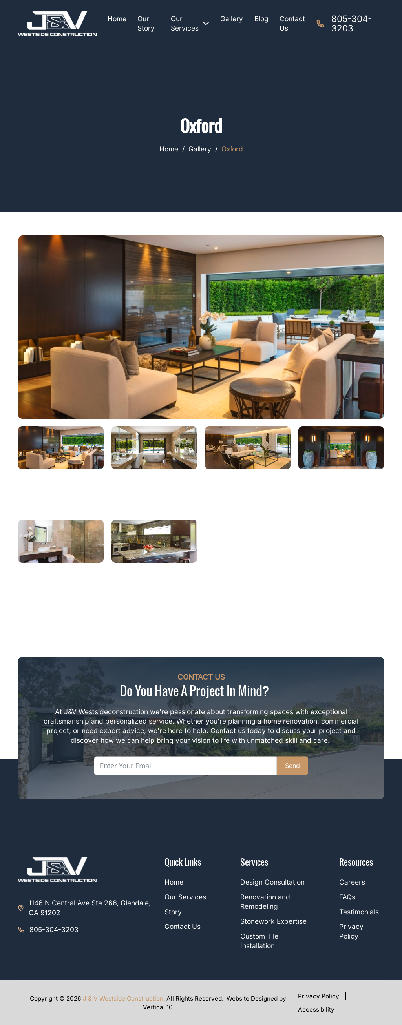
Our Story (146, 23)
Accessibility (316, 1009)
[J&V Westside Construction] (57, 23)
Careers (352, 882)
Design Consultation (272, 882)
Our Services (185, 23)
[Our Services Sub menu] (206, 23)
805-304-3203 (54, 929)
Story (173, 912)
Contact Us (292, 23)
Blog (261, 19)
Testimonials (359, 912)
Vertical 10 (158, 1007)
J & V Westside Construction (123, 998)
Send (292, 766)
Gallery (231, 19)
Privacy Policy (318, 996)
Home (117, 19)
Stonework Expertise (273, 921)
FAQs (347, 897)
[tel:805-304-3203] (350, 23)
